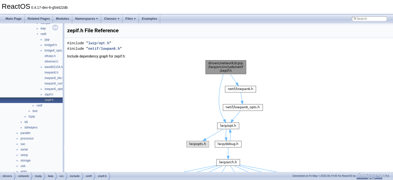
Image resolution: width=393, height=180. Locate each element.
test (35, 111)
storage (26, 160)
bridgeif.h (51, 45)
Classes (111, 18)
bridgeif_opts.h (54, 50)
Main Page (14, 18)
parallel (25, 133)
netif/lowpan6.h (104, 48)
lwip (43, 28)
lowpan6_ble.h (54, 78)
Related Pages (39, 18)
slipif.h (49, 94)
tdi (26, 122)
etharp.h (50, 56)
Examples (149, 18)
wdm (24, 171)
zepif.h (49, 100)
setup (24, 155)
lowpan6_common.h (58, 83)
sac (23, 144)
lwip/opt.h (98, 43)
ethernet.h (51, 61)
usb (23, 166)
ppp (47, 39)
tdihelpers (31, 127)
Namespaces (86, 18)
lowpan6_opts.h (55, 89)
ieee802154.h (54, 67)
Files (131, 18)
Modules (62, 18)
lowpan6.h (51, 72)
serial (24, 149)
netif (43, 34)
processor (27, 138)
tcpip (32, 116)
